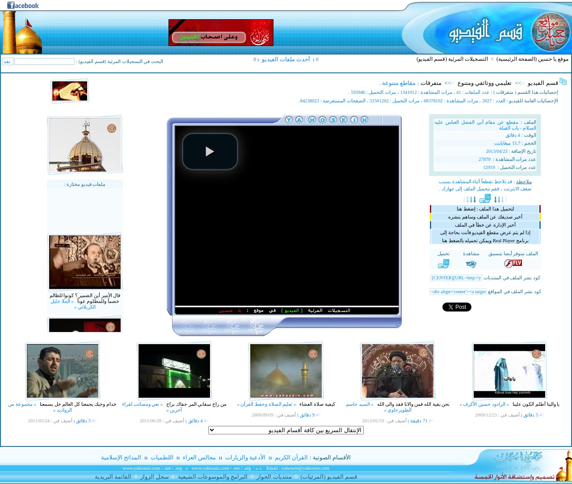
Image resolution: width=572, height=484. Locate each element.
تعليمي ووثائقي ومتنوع (485, 83)
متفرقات (431, 83)
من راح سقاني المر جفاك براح (196, 404)
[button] (210, 151)
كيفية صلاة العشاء (317, 404)
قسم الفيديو (543, 83)
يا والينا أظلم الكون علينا (535, 404)
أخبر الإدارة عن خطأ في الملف (485, 225)
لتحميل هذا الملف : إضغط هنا (485, 208)
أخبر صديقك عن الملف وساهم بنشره (485, 217)
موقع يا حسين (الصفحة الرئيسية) (532, 59)
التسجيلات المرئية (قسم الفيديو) (452, 59)
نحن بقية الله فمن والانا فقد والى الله (413, 404)
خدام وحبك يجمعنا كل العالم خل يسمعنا (77, 404)
